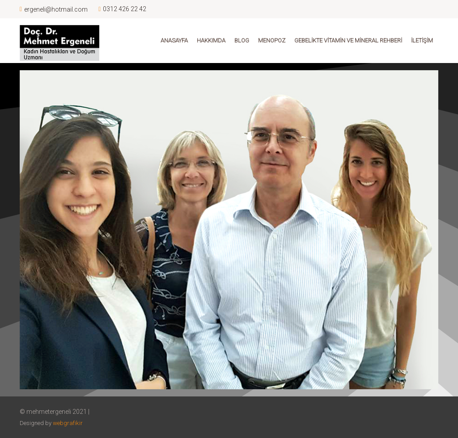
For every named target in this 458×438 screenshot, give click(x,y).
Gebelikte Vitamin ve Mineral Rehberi (348, 40)
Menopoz (271, 40)
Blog (241, 40)
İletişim (422, 40)
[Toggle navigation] (39, 70)
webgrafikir (68, 423)
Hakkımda (211, 40)
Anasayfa (174, 40)
